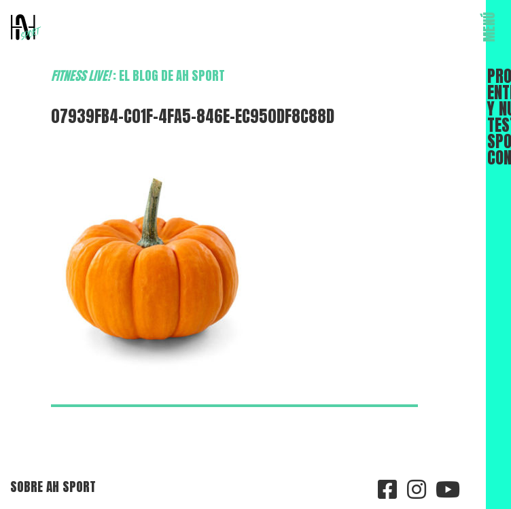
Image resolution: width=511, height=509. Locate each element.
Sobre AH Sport (53, 486)
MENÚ (489, 27)
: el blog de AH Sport (138, 75)
